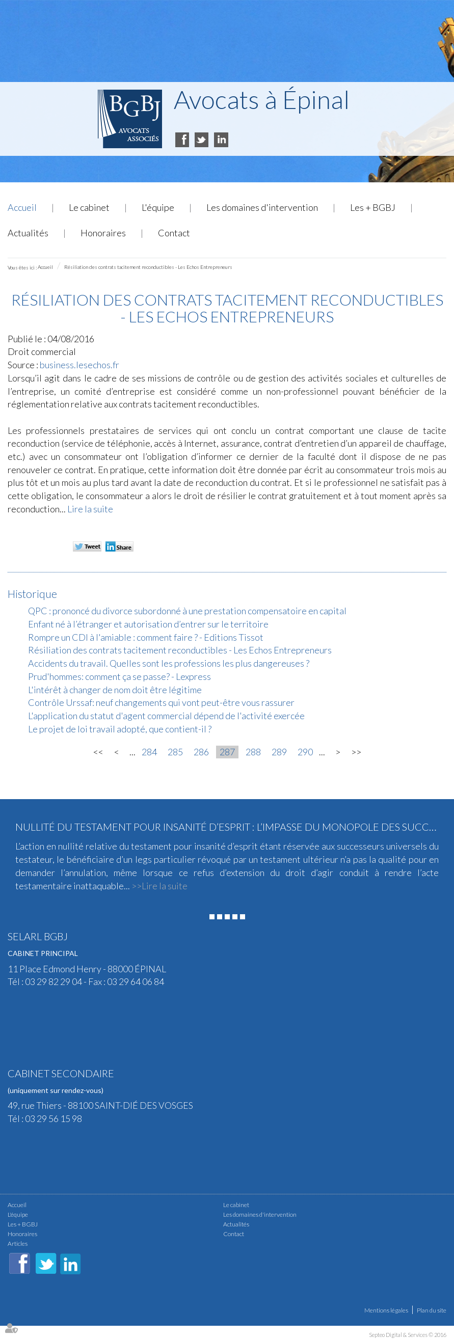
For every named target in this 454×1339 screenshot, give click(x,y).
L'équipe (158, 207)
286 (201, 751)
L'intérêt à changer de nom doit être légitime (115, 689)
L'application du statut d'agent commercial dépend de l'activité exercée (166, 715)
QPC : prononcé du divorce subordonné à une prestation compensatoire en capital (187, 610)
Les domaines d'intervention (262, 207)
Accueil (22, 207)
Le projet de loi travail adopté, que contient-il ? (119, 728)
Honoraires (103, 232)
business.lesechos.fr (79, 364)
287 (227, 751)
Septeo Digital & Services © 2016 (407, 1334)
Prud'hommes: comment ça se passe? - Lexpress (119, 676)
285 (175, 751)
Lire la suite (90, 508)
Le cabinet (89, 207)
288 (253, 751)
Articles (18, 1243)
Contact (174, 232)
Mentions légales (386, 1310)
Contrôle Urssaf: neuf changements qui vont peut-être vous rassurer (161, 702)
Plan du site (431, 1310)
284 (149, 751)
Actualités (28, 232)
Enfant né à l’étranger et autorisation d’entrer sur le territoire (148, 624)
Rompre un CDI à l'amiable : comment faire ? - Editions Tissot (145, 637)
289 (279, 751)
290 (305, 751)
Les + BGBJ (372, 207)
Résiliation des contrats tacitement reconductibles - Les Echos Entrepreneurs (148, 267)
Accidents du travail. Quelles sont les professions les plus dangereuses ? (168, 663)
